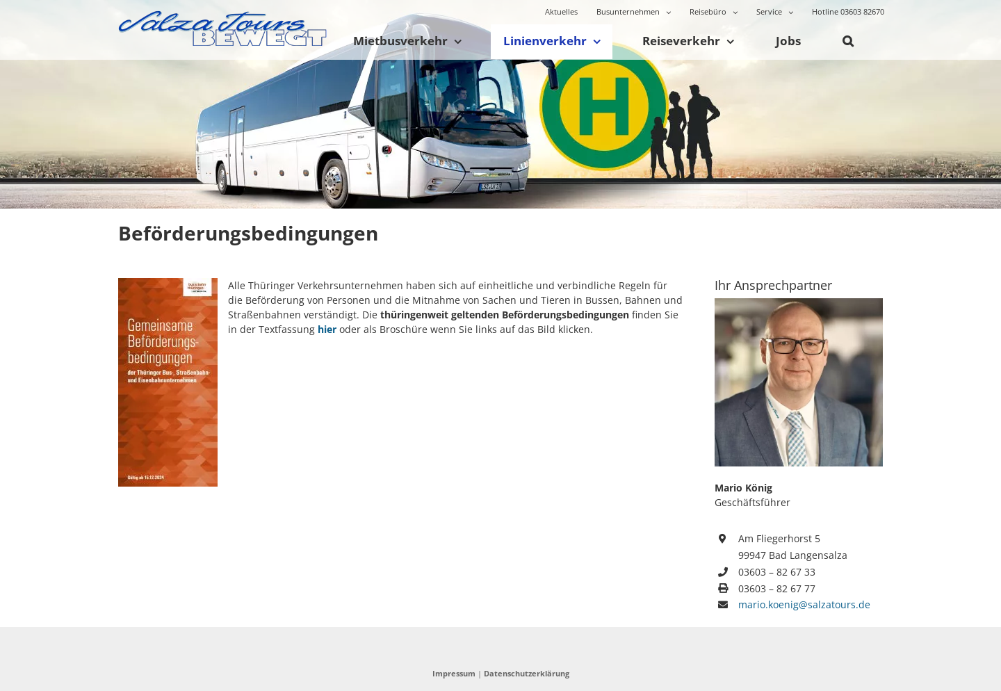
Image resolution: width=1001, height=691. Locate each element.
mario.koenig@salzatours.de (804, 604)
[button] (847, 41)
